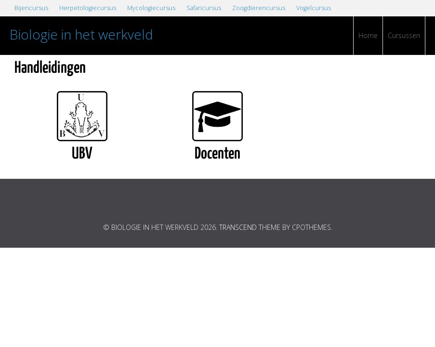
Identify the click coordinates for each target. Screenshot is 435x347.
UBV (82, 154)
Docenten (217, 154)
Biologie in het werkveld (81, 34)
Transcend (238, 227)
